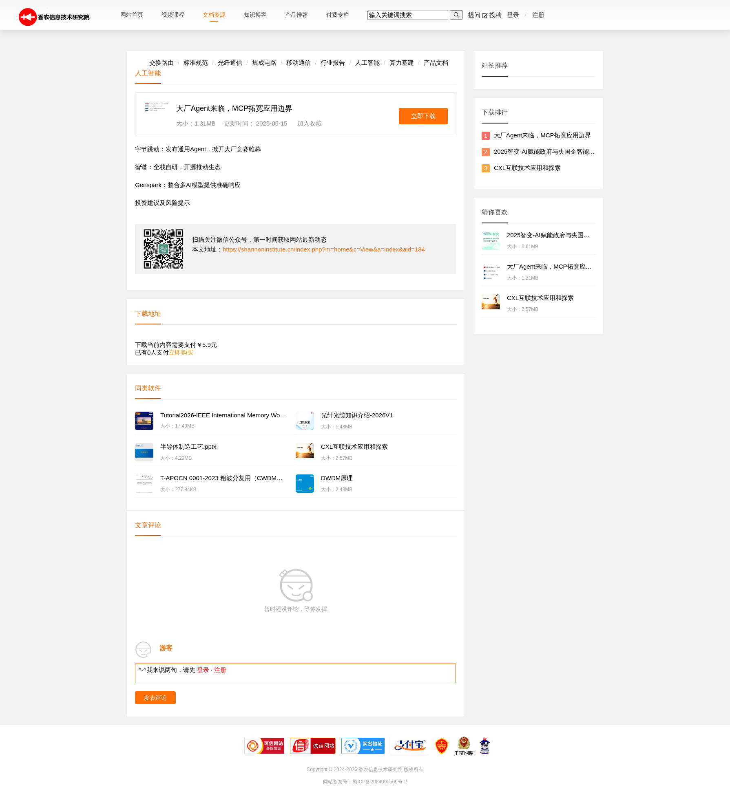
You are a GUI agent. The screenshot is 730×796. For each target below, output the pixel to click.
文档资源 (214, 14)
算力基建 (401, 62)
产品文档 (436, 62)
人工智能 (367, 62)
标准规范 (196, 62)
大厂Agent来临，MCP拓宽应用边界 (542, 135)
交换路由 (161, 62)
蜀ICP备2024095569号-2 (379, 782)
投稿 (493, 14)
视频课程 (172, 14)
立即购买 (181, 352)
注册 (538, 14)
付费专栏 (337, 14)
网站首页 (131, 14)
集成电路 (264, 62)
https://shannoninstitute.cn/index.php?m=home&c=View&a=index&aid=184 (324, 249)
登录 (512, 14)
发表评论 (155, 698)
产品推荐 (296, 14)
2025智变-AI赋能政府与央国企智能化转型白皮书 (560, 151)
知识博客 (255, 14)
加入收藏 (309, 123)
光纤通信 (230, 62)
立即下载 (423, 115)
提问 (472, 14)
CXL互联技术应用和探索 (527, 167)
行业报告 (333, 62)
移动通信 (298, 62)
